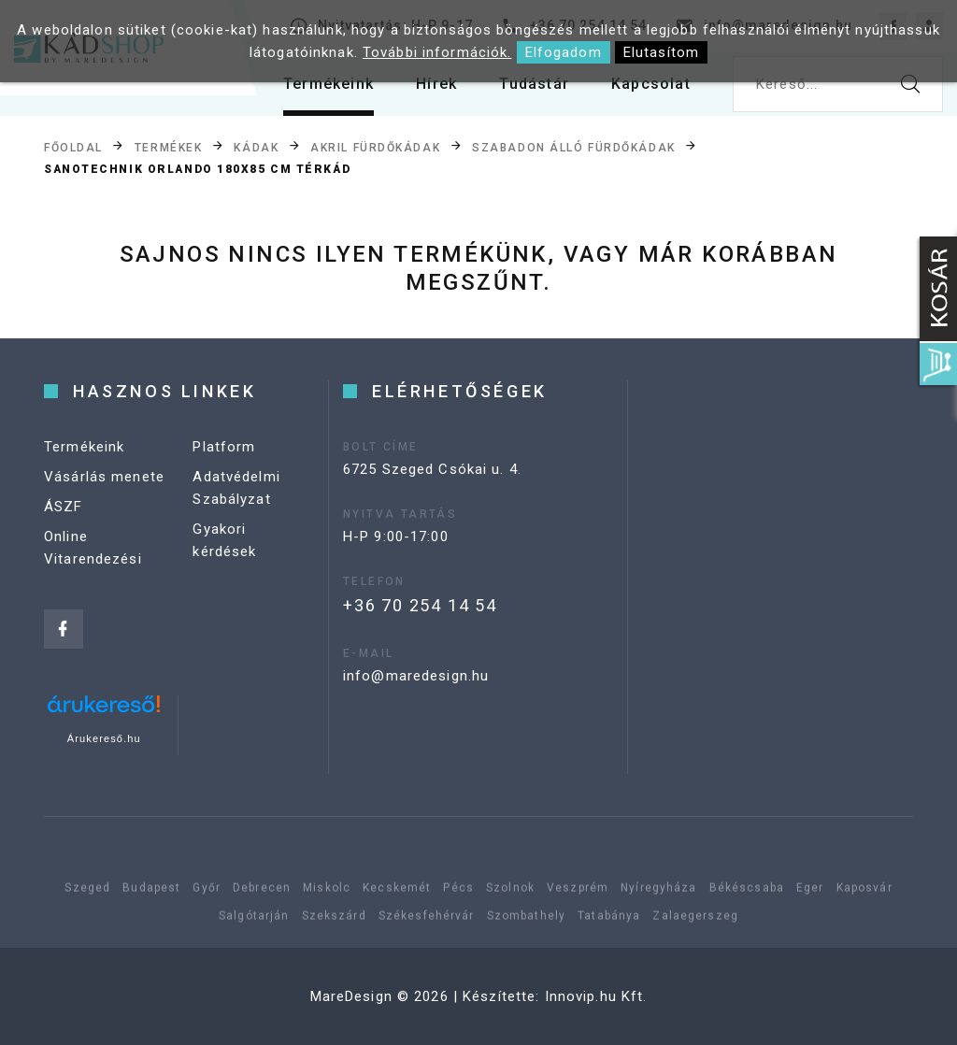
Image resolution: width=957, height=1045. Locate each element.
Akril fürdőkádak (375, 146)
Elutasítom (661, 52)
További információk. (437, 52)
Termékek (168, 146)
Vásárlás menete (104, 476)
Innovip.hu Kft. (596, 996)
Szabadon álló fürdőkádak (573, 146)
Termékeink (328, 84)
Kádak (256, 146)
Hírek (436, 84)
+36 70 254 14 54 (420, 605)
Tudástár (534, 84)
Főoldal (73, 146)
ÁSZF (63, 506)
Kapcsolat (651, 84)
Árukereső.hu (104, 738)
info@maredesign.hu (416, 675)
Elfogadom (563, 52)
